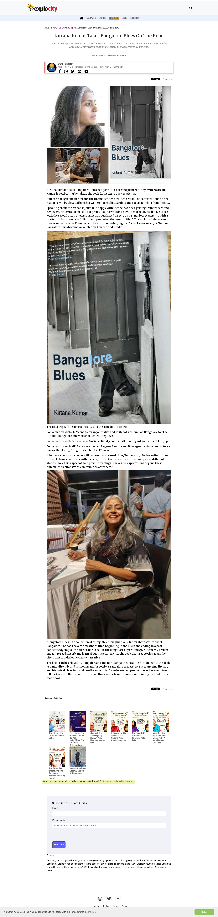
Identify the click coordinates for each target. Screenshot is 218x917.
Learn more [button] (90, 912)
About (96, 906)
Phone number (59, 820)
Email (55, 808)
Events (102, 18)
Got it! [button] (204, 912)
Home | (47, 28)
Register (134, 18)
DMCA (106, 906)
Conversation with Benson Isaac (67, 441)
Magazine (91, 18)
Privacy (125, 906)
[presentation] (73, 836)
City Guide (114, 18)
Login (124, 18)
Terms (115, 906)
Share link (167, 79)
